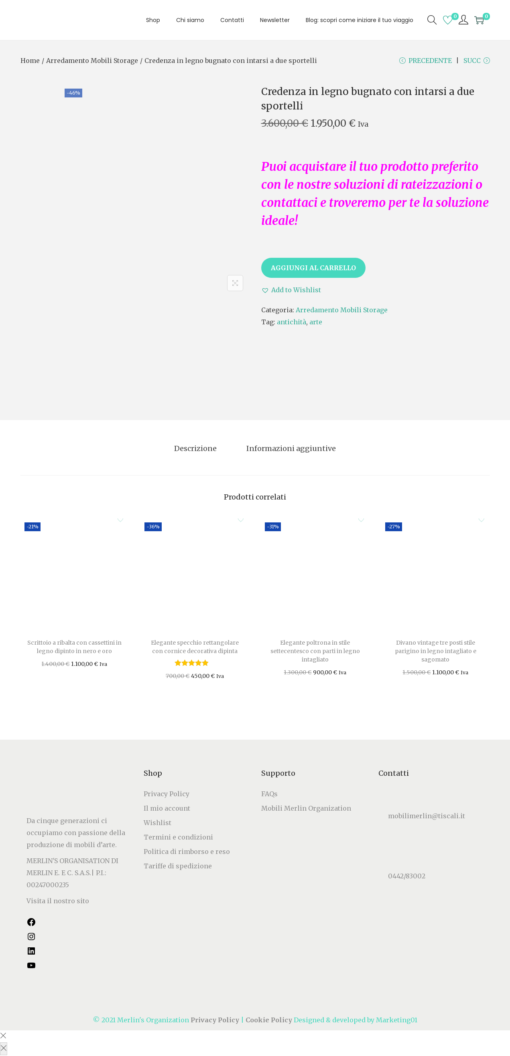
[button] (291, 292)
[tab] (197, 450)
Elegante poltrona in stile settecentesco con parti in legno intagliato (315, 652)
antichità (291, 324)
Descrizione (197, 449)
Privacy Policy (166, 795)
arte (315, 324)
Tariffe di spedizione (178, 867)
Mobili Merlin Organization (306, 809)
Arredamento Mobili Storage (92, 61)
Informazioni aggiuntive (289, 449)
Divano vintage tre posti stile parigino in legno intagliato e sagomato (435, 652)
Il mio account (167, 809)
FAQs (269, 795)
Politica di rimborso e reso (187, 852)
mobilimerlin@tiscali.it (426, 817)
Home (30, 61)
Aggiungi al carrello (313, 270)
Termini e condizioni (178, 838)
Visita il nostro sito (57, 902)
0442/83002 (406, 877)
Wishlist (157, 823)
